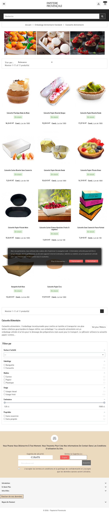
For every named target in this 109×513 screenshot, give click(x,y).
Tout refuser (92, 261)
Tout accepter (76, 261)
